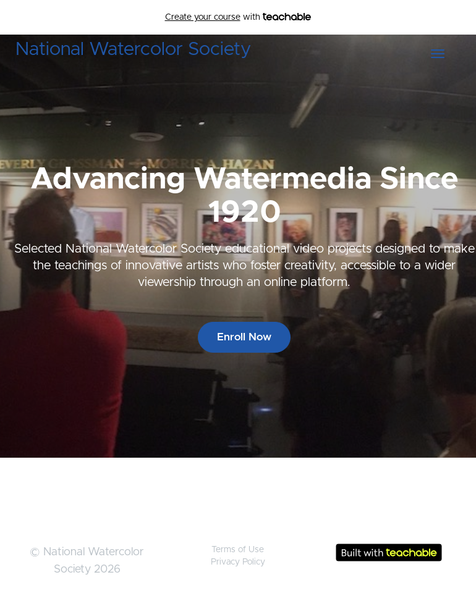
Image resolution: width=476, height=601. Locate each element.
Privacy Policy (238, 562)
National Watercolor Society (133, 49)
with (238, 17)
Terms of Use (237, 549)
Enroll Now (244, 337)
